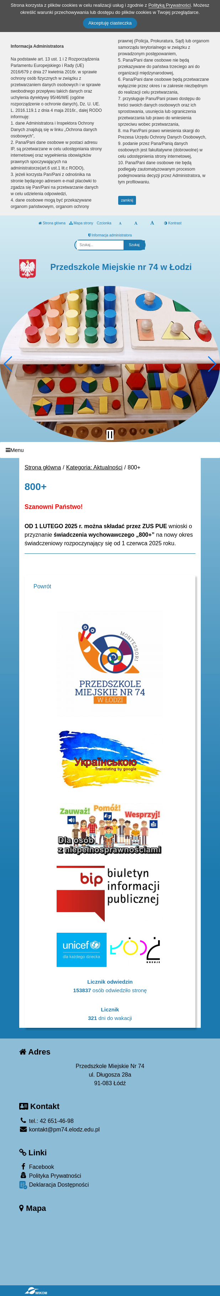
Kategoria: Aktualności (94, 467)
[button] (8, 364)
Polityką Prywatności (169, 5)
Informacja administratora (110, 235)
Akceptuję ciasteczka (109, 23)
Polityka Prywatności (50, 1175)
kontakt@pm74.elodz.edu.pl (59, 1129)
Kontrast (173, 223)
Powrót (42, 586)
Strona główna (52, 223)
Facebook (36, 1166)
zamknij (127, 200)
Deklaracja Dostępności (54, 1185)
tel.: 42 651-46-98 (46, 1121)
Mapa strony (81, 223)
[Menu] (110, 450)
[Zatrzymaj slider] (110, 434)
